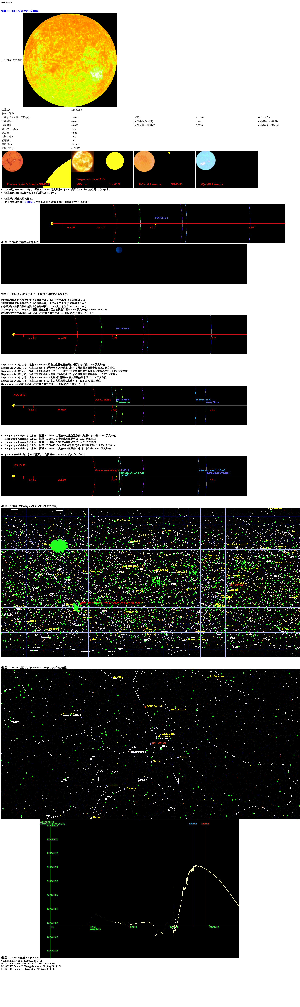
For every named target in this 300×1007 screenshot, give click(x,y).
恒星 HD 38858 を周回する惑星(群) (20, 11)
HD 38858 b (29, 202)
